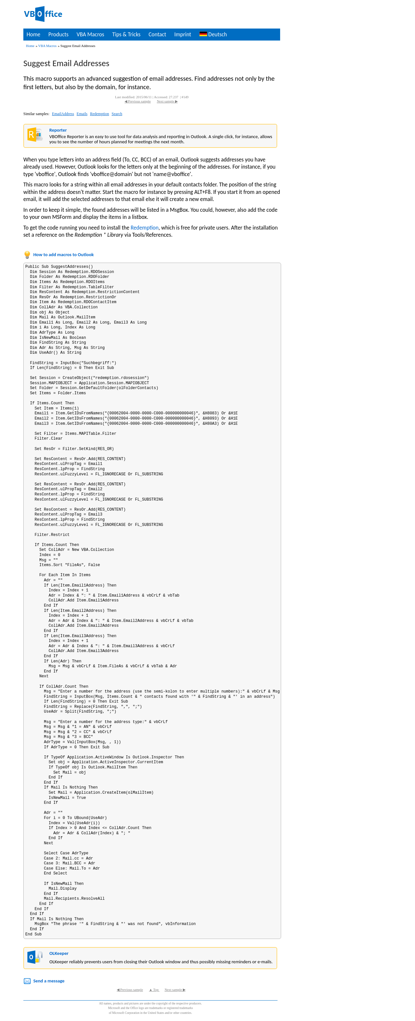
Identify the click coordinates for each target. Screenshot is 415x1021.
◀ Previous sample (137, 101)
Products (58, 34)
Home (33, 34)
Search (117, 114)
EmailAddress (63, 114)
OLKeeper (58, 953)
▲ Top (154, 989)
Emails (82, 114)
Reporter (58, 130)
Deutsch (213, 34)
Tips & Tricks (126, 34)
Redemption (99, 114)
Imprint (182, 34)
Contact (157, 34)
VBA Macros (90, 34)
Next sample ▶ (167, 101)
